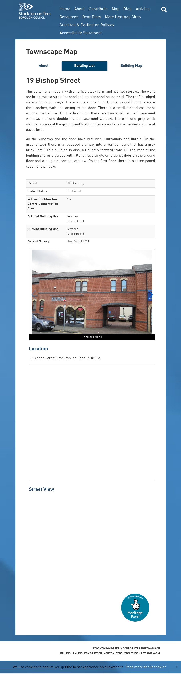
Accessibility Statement (81, 33)
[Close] (177, 667)
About (79, 9)
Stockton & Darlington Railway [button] (87, 25)
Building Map (131, 66)
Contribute (98, 9)
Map (115, 9)
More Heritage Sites (123, 17)
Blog (127, 9)
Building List (84, 66)
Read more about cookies (145, 667)
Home (65, 9)
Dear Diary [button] (91, 17)
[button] (150, 294)
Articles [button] (143, 9)
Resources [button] (69, 17)
